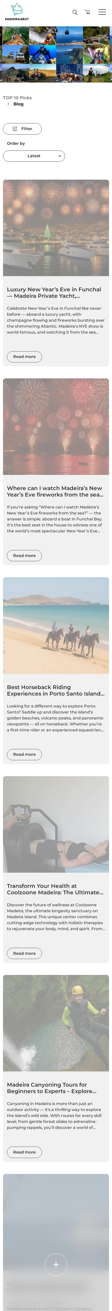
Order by (16, 143)
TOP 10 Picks (17, 97)
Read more (24, 356)
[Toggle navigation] (102, 12)
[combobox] (34, 156)
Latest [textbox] (34, 155)
